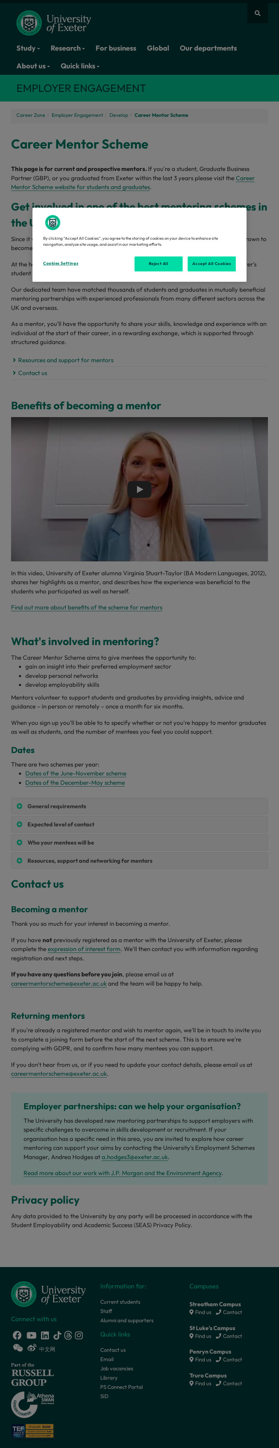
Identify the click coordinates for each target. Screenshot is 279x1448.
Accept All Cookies (211, 263)
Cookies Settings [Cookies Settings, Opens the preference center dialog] (60, 263)
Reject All (158, 263)
